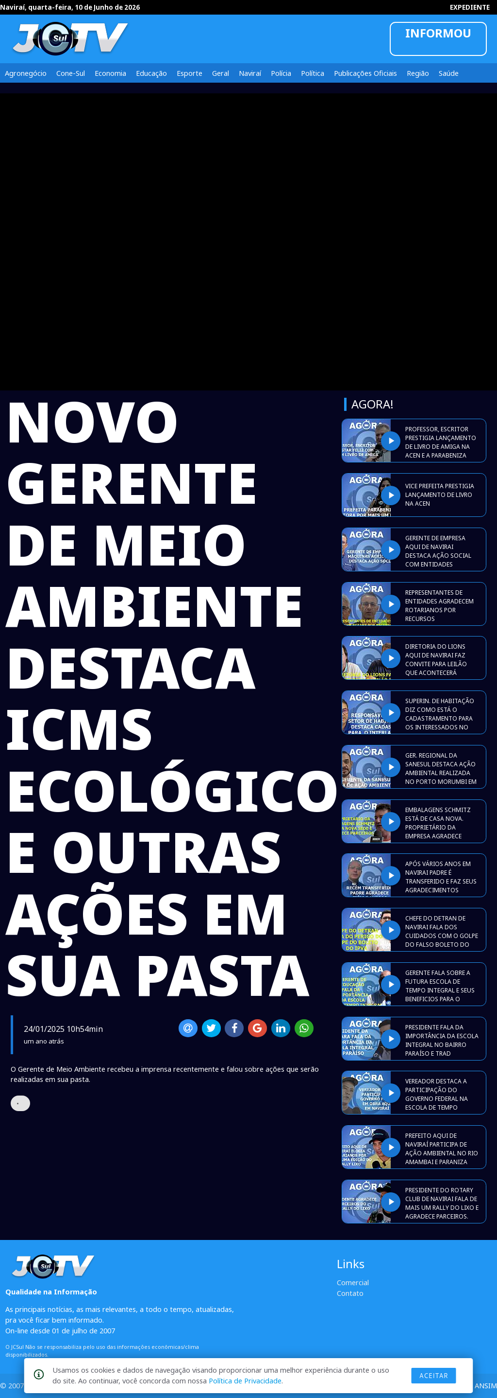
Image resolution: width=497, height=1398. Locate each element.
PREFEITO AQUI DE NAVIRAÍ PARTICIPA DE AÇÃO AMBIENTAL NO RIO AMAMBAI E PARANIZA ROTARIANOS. (441, 1153)
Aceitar (433, 1375)
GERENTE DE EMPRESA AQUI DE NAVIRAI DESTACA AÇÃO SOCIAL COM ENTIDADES (438, 551)
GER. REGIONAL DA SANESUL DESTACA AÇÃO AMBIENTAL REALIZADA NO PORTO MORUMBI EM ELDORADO (441, 773)
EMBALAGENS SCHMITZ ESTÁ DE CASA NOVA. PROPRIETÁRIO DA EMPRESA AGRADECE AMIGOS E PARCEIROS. (438, 827)
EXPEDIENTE (470, 7)
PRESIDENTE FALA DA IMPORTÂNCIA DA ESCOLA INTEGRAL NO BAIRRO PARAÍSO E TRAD (442, 1040)
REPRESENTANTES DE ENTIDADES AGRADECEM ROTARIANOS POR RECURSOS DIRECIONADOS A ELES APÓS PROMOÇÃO (439, 614)
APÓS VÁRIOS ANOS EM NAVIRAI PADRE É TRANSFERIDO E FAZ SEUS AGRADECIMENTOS (441, 877)
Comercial (353, 1282)
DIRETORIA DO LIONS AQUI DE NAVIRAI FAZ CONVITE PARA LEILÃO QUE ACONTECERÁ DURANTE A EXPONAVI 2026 (436, 668)
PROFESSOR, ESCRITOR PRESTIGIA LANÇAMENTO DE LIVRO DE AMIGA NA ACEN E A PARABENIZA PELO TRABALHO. (440, 446)
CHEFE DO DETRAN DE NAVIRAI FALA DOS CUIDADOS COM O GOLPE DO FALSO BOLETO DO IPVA (441, 935)
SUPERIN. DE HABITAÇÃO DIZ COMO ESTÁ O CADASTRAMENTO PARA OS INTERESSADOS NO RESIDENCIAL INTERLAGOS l (442, 723)
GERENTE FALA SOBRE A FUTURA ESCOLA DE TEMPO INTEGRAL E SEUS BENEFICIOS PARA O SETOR (440, 990)
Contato (350, 1293)
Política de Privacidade (245, 1380)
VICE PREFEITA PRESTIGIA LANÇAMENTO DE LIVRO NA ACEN (439, 495)
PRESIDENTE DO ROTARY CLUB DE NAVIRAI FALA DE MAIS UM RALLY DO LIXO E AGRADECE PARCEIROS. (442, 1203)
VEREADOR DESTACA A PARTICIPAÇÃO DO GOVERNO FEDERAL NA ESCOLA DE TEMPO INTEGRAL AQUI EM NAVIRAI (436, 1103)
